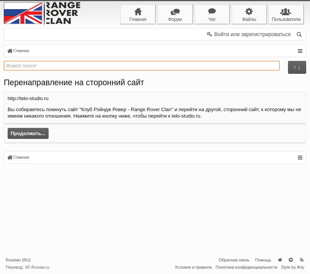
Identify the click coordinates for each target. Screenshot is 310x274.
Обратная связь (233, 260)
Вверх (290, 260)
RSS (301, 260)
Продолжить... (28, 133)
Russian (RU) (18, 260)
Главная (279, 260)
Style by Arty (292, 267)
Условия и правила (193, 267)
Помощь (263, 260)
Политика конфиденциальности (246, 267)
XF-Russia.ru (37, 267)
